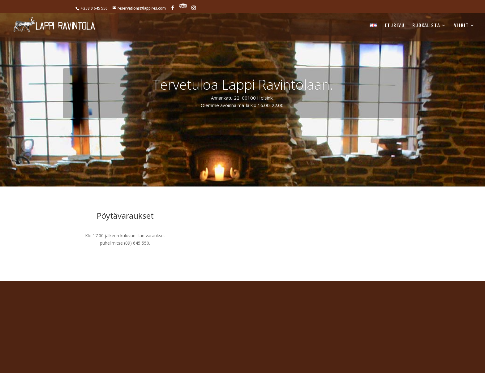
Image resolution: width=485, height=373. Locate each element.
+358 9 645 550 (94, 8)
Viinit (461, 25)
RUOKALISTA (426, 25)
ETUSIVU (395, 25)
